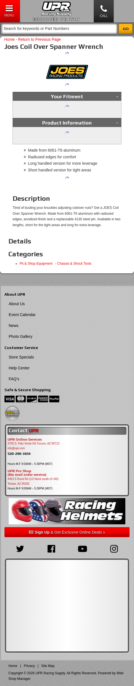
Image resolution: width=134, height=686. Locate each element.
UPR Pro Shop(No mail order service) (27, 473)
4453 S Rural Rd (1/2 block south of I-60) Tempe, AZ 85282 (33, 481)
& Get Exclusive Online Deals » (67, 532)
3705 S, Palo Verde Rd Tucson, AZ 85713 (33, 443)
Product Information (67, 123)
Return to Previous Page (39, 39)
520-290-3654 (19, 453)
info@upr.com (16, 448)
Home (9, 39)
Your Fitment (67, 96)
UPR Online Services (25, 439)
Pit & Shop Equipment (37, 264)
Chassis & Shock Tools (74, 264)
